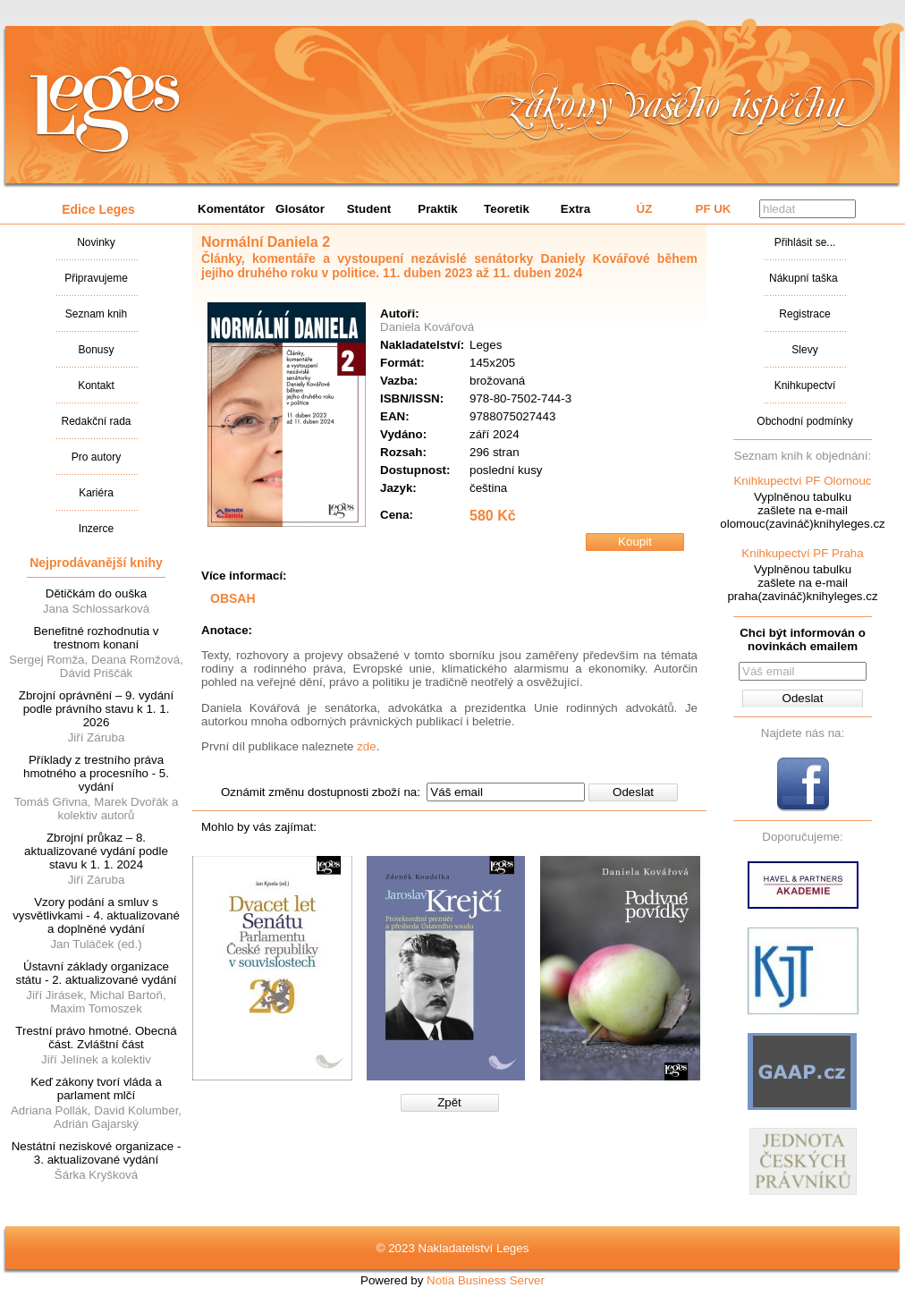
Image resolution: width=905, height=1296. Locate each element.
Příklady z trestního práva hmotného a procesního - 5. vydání (96, 773)
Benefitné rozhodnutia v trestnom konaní (95, 637)
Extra (575, 209)
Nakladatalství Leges (105, 110)
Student (369, 209)
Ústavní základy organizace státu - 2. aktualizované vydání (95, 973)
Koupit (635, 541)
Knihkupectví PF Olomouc (802, 480)
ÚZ (645, 209)
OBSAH (233, 598)
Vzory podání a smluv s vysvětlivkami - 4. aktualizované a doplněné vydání (96, 915)
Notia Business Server (486, 1280)
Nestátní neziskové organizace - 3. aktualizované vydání (97, 1152)
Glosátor (300, 209)
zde (366, 746)
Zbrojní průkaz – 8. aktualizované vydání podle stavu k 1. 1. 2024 (96, 851)
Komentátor (231, 209)
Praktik (437, 209)
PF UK (714, 209)
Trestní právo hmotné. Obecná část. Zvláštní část (95, 1037)
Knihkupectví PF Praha (802, 553)
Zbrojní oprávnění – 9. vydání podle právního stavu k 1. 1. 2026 (96, 709)
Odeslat (633, 792)
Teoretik (506, 209)
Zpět (449, 1102)
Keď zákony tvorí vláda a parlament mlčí (96, 1088)
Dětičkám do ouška (96, 593)
